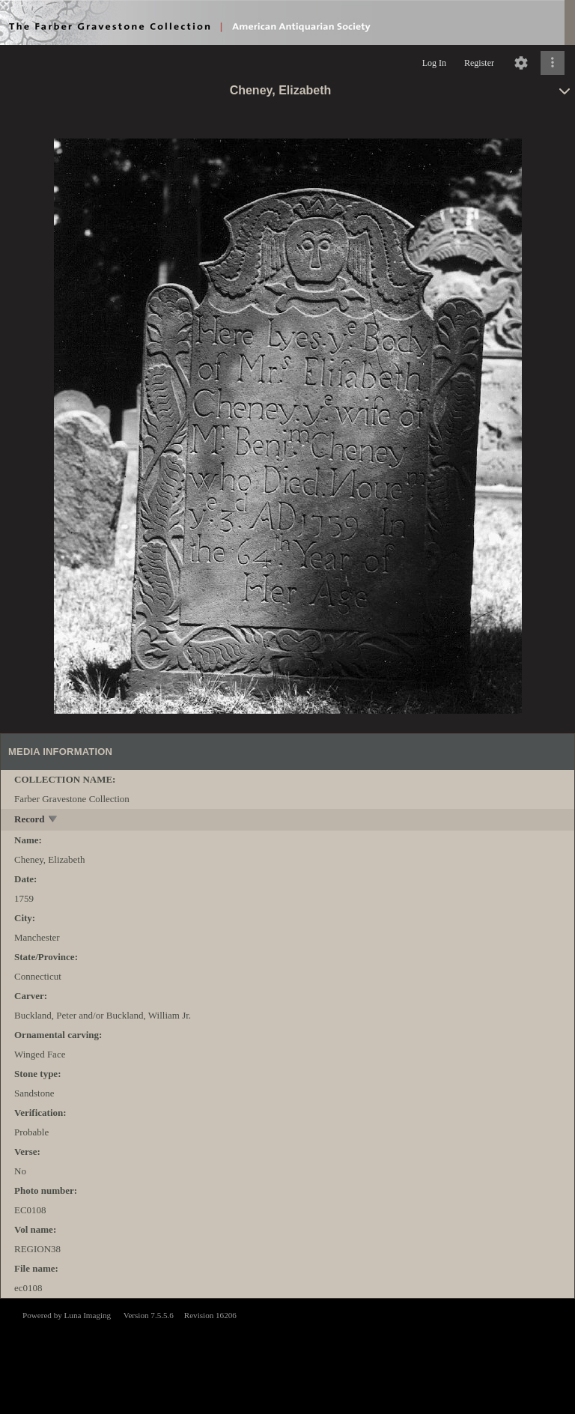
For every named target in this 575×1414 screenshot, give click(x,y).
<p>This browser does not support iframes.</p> (287, 1355)
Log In (434, 63)
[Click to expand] (553, 63)
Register (479, 63)
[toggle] (53, 820)
